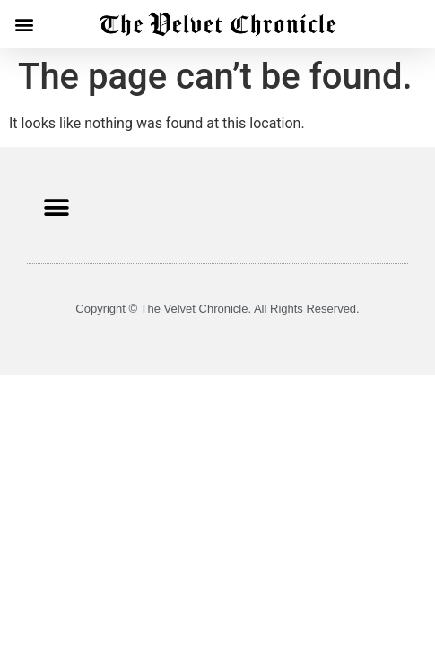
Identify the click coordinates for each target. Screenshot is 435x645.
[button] (24, 24)
